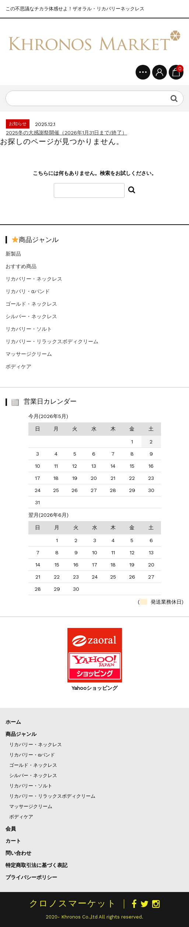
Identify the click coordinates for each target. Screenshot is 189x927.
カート (13, 841)
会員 (11, 829)
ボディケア (18, 366)
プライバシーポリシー (31, 877)
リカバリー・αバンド (32, 755)
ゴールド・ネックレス (31, 304)
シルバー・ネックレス (31, 316)
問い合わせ (18, 853)
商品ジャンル (21, 734)
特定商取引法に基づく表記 (36, 865)
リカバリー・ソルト (29, 329)
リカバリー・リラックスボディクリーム (52, 341)
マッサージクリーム (29, 354)
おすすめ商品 (21, 266)
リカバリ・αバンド (28, 291)
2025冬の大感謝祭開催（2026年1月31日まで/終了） (66, 133)
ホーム (13, 722)
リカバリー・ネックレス (34, 279)
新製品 (13, 254)
